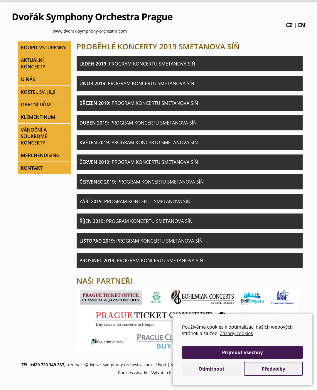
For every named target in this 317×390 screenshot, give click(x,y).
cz (289, 24)
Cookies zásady (132, 372)
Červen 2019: (139, 162)
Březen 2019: (139, 103)
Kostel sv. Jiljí (38, 92)
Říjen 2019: (136, 221)
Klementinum (38, 117)
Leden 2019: (137, 63)
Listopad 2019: (141, 241)
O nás (28, 79)
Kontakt (32, 168)
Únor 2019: (137, 83)
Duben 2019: (138, 123)
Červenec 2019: (142, 182)
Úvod (161, 364)
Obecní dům (36, 104)
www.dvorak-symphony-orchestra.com (90, 31)
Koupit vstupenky (43, 47)
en (301, 24)
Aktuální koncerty (33, 63)
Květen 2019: (139, 142)
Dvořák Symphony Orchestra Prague (92, 16)
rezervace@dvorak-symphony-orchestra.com (109, 364)
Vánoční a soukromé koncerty (34, 136)
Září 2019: (135, 201)
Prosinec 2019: (141, 260)
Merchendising (40, 155)
